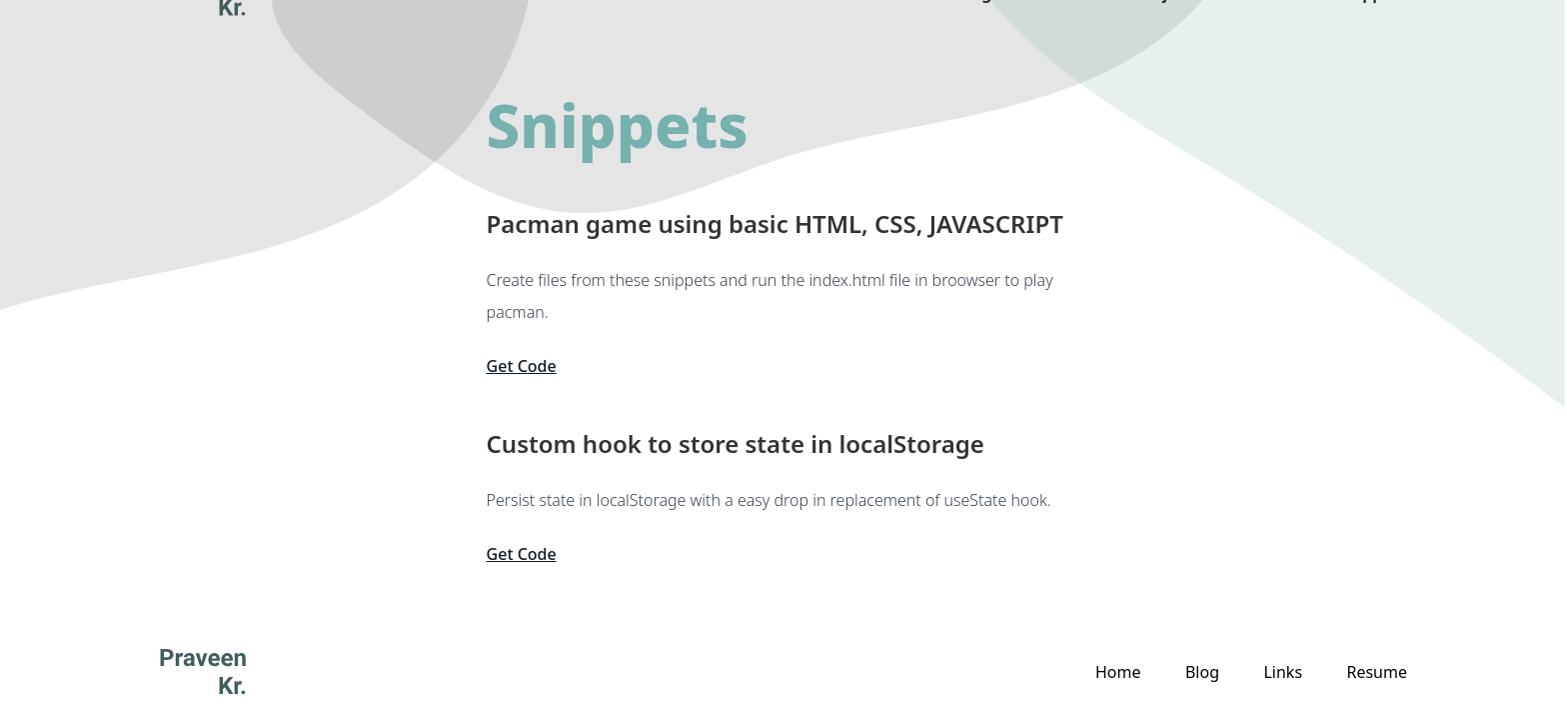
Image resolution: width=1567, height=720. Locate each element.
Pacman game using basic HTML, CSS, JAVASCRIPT (775, 224)
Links (1269, 40)
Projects (1168, 40)
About (1063, 40)
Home (1118, 672)
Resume (1376, 672)
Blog (974, 40)
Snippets (1372, 40)
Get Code (522, 366)
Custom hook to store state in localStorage (735, 444)
